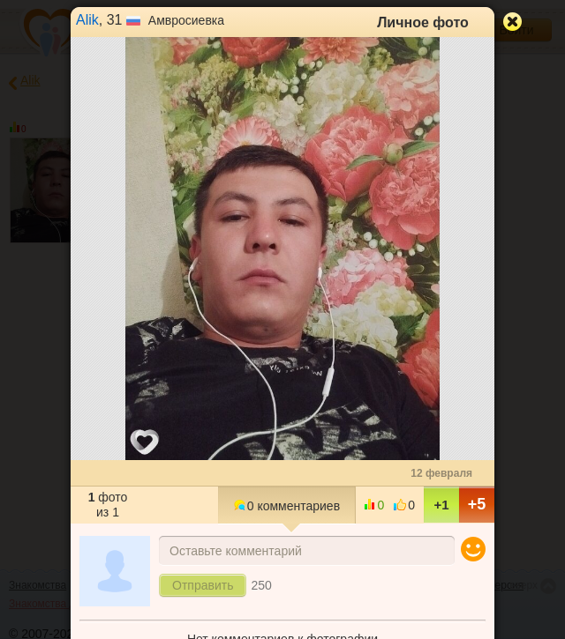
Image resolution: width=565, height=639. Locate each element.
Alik (87, 19)
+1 (440, 504)
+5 (477, 504)
